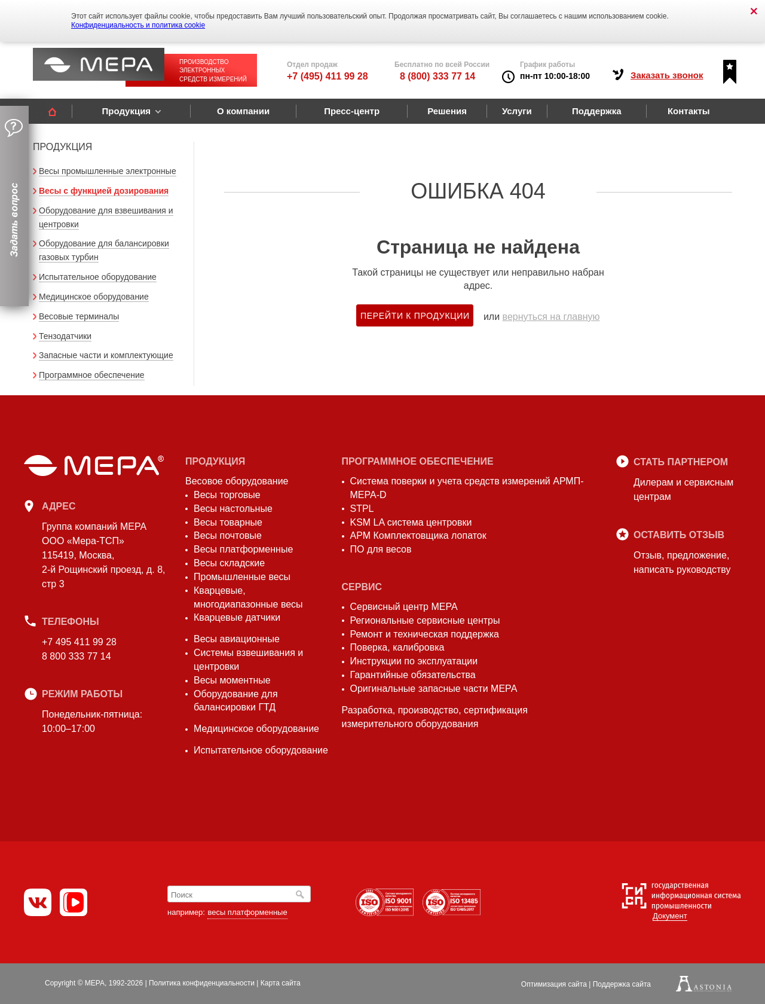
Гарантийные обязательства (413, 675)
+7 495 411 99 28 (79, 642)
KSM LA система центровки (411, 522)
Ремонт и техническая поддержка (424, 634)
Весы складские (229, 563)
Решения (447, 111)
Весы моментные (232, 680)
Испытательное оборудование (98, 277)
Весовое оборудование (236, 481)
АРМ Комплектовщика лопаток (418, 535)
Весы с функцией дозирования (104, 191)
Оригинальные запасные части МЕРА (434, 688)
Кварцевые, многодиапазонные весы (248, 597)
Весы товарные (228, 522)
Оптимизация (554, 984)
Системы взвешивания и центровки (248, 660)
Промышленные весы (242, 577)
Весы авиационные (237, 639)
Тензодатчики (65, 336)
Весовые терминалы (79, 316)
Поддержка (597, 111)
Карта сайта (281, 983)
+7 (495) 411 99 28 (327, 76)
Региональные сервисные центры (425, 620)
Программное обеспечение (92, 375)
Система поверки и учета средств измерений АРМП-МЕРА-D (467, 488)
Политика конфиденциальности (202, 983)
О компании (243, 111)
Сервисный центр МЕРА (404, 607)
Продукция (126, 111)
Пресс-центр (352, 111)
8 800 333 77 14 (76, 656)
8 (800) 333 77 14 (437, 76)
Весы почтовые (228, 535)
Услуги (517, 111)
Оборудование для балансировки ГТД (236, 701)
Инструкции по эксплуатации (414, 661)
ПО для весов (381, 549)
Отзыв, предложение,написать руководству (682, 562)
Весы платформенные (243, 549)
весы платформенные (247, 912)
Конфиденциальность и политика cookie (138, 25)
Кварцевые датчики (237, 617)
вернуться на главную (551, 317)
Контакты (689, 111)
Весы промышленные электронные (107, 171)
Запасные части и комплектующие (106, 355)
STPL (362, 508)
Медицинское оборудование (94, 296)
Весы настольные (233, 508)
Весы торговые (227, 495)
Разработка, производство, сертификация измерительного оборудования (435, 717)
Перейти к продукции (415, 316)
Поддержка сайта (622, 984)
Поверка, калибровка (397, 647)
